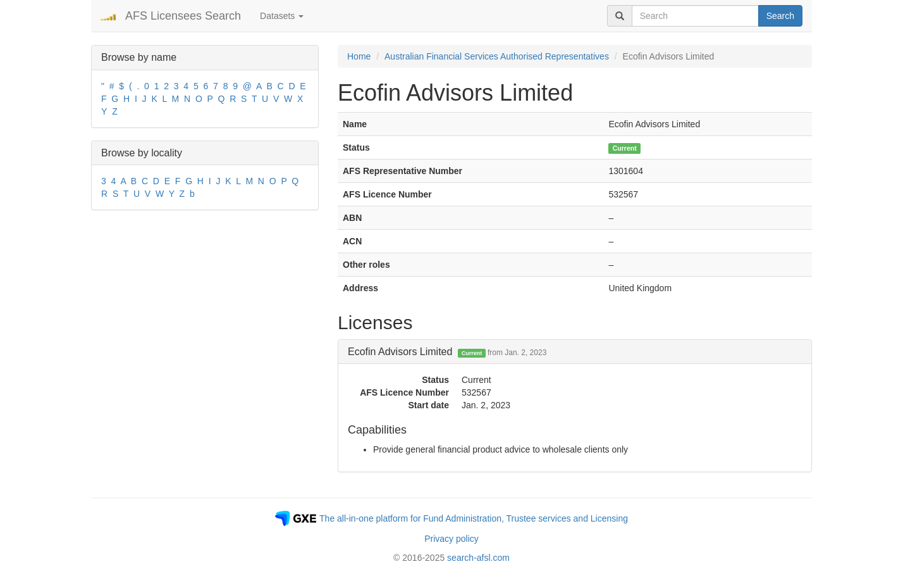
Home (359, 56)
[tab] (574, 352)
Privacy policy (451, 539)
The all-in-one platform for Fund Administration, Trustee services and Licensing (473, 518)
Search (780, 16)
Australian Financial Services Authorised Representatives (496, 56)
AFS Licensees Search (183, 15)
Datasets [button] (282, 16)
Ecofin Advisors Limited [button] (447, 351)
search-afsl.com (478, 558)
